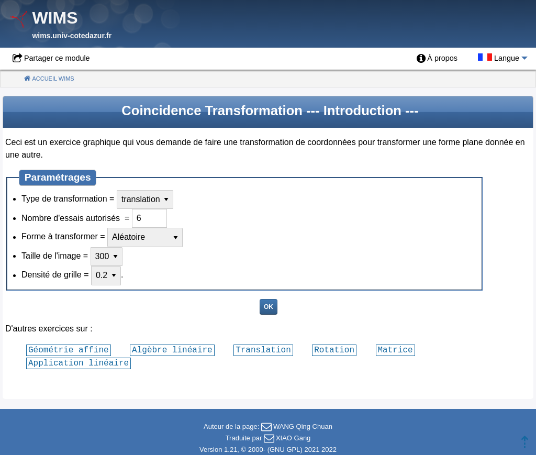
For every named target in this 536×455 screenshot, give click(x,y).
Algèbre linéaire (172, 350)
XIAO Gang (293, 438)
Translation (263, 350)
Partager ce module (57, 58)
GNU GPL (285, 449)
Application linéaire (78, 363)
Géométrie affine (68, 350)
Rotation (334, 350)
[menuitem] (437, 59)
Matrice (394, 350)
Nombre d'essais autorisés (71, 218)
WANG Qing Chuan (302, 426)
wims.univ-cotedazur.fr (71, 35)
